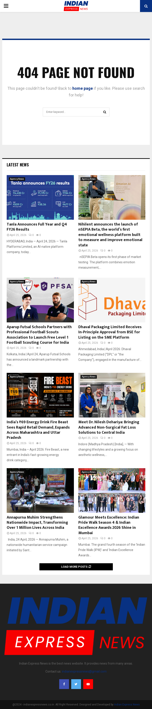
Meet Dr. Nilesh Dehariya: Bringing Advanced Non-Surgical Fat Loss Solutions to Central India (108, 427)
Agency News (17, 179)
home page (82, 88)
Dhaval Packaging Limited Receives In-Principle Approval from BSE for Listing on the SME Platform (110, 332)
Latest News (18, 165)
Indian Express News (127, 704)
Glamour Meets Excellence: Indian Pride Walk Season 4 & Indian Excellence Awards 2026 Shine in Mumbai (108, 525)
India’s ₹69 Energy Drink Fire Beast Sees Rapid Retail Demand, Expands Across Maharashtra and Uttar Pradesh (38, 430)
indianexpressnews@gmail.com (84, 671)
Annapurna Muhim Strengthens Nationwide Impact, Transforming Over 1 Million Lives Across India (37, 522)
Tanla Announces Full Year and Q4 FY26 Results (37, 227)
